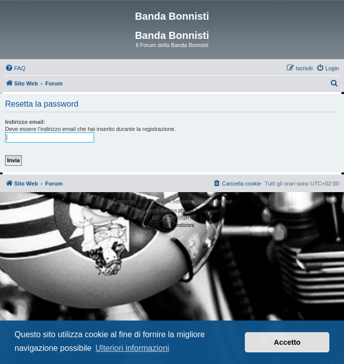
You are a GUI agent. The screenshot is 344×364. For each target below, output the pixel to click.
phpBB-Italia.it (194, 210)
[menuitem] (15, 68)
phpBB (143, 201)
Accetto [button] (287, 342)
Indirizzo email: (25, 122)
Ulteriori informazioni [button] (132, 348)
